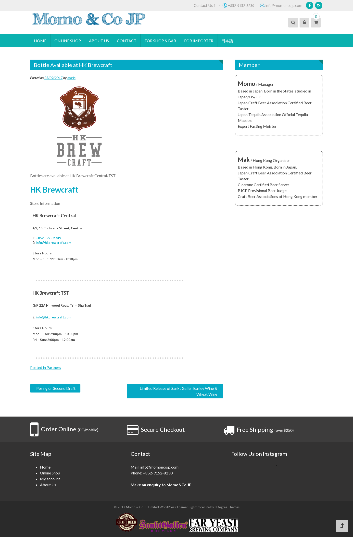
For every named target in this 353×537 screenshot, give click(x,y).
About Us (99, 40)
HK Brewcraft (54, 189)
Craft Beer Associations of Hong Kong (270, 196)
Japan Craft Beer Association (262, 102)
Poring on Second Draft (56, 388)
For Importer (198, 40)
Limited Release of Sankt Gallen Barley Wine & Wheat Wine (178, 391)
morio (71, 78)
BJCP (242, 190)
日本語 (227, 40)
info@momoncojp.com (159, 467)
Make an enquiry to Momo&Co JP (161, 484)
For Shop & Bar (160, 40)
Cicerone (245, 184)
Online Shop (67, 40)
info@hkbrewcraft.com (53, 243)
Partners (54, 367)
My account (50, 478)
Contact (127, 40)
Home (40, 40)
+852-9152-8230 (158, 473)
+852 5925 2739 (48, 238)
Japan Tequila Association (259, 114)
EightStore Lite (199, 507)
